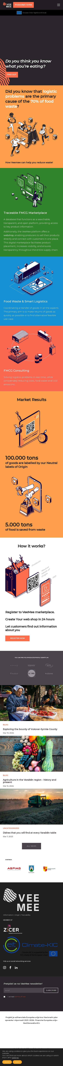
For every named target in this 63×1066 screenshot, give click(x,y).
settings (15, 1058)
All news (31, 846)
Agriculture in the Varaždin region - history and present (29, 781)
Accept (7, 1062)
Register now (17, 638)
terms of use (20, 996)
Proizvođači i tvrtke (23, 5)
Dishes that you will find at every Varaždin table (29, 833)
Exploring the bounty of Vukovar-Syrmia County (30, 729)
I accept (17, 996)
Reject (17, 1062)
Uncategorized (11, 828)
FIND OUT (11, 75)
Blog (5, 725)
